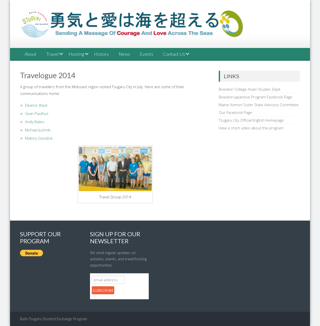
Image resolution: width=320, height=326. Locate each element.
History (101, 54)
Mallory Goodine (39, 138)
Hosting (76, 54)
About (30, 54)
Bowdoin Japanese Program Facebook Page (255, 96)
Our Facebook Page (235, 112)
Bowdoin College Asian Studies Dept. (250, 89)
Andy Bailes (34, 121)
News (124, 54)
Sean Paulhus (36, 113)
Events (146, 54)
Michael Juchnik (37, 129)
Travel (52, 54)
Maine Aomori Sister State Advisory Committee (258, 104)
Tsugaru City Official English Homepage (251, 120)
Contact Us (174, 54)
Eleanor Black (36, 105)
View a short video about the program (251, 127)
